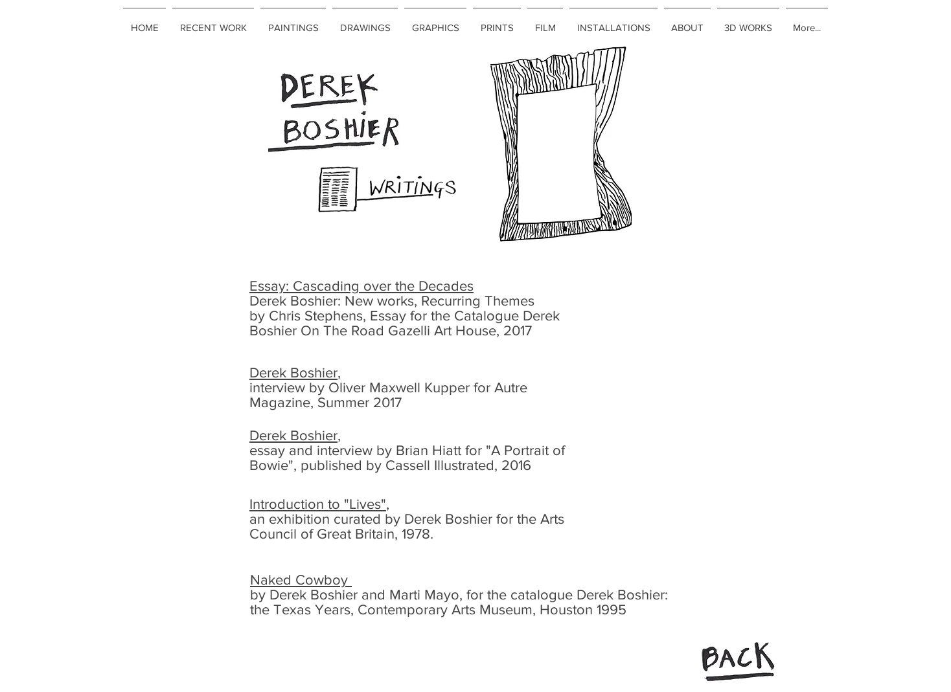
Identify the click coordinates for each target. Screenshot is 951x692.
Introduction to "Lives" (317, 504)
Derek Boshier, (295, 372)
